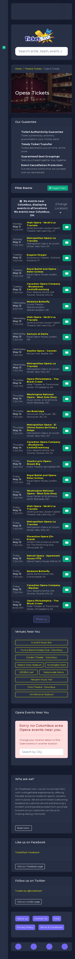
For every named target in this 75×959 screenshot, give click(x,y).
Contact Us (40, 918)
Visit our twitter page (28, 901)
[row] (41, 226)
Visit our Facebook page (30, 866)
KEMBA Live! (26, 672)
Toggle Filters (57, 188)
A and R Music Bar (41, 642)
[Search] (40, 51)
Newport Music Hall (41, 679)
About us (22, 918)
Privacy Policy (25, 927)
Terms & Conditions (51, 927)
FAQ (56, 918)
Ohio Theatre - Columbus (41, 687)
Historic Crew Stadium (29, 665)
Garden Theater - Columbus (41, 657)
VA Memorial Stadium (42, 694)
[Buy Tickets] (67, 227)
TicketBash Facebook (27, 852)
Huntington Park (56, 665)
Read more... (23, 828)
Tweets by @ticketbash (28, 890)
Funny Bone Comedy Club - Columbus (41, 650)
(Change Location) (61, 208)
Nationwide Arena (54, 672)
